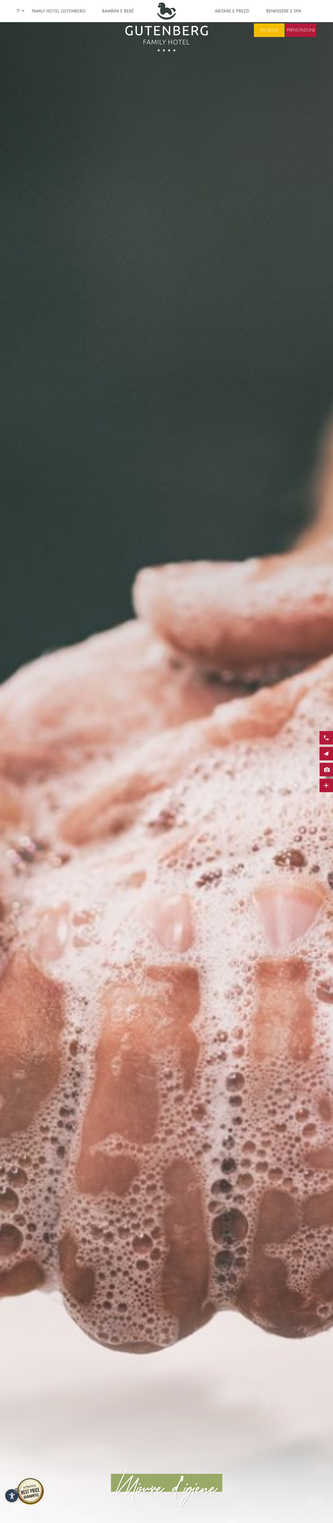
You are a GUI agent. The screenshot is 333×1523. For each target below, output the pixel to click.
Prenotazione (301, 30)
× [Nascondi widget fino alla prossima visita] (17, 1490)
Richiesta (269, 30)
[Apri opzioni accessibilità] (11, 1495)
